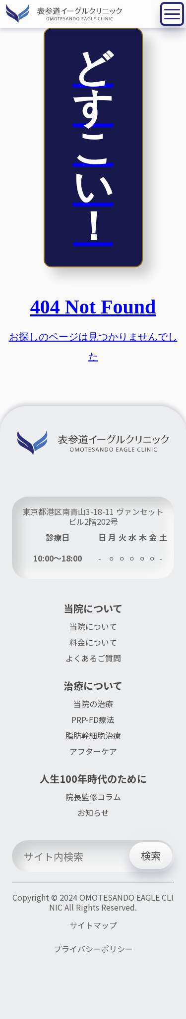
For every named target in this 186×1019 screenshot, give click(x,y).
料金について (93, 642)
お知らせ (93, 812)
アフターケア (93, 751)
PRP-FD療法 (93, 719)
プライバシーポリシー (93, 949)
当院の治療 (93, 704)
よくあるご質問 (93, 658)
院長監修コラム (93, 797)
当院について (93, 626)
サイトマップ (93, 925)
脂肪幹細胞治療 (93, 735)
